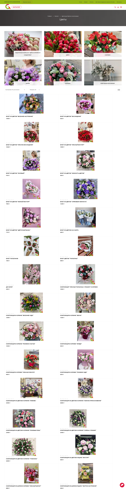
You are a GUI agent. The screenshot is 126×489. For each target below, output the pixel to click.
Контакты (119, 2)
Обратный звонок (27, 2)
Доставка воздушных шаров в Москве (105, 2)
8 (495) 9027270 (8, 1)
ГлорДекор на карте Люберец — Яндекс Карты (63, 455)
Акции (85, 2)
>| (70, 383)
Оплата (91, 2)
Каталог (19, 7)
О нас (80, 2)
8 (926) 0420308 (16, 1)
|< (55, 383)
